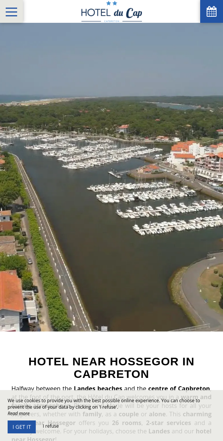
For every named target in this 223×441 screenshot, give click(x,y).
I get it (22, 426)
